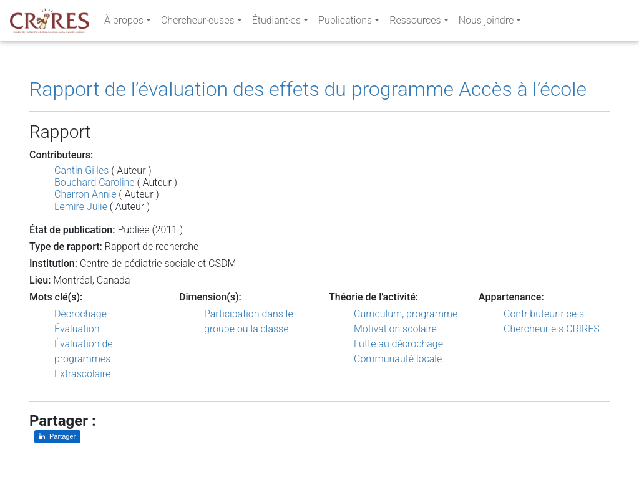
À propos (124, 23)
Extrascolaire (82, 374)
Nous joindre (486, 23)
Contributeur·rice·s (544, 314)
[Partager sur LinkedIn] (57, 436)
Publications (345, 23)
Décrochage (80, 314)
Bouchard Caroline (94, 182)
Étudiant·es (276, 23)
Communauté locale (398, 359)
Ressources (415, 23)
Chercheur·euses (198, 23)
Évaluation (77, 329)
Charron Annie (85, 194)
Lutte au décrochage (398, 344)
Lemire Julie (80, 207)
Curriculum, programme (405, 314)
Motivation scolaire (395, 329)
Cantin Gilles (81, 170)
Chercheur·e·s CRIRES (552, 329)
